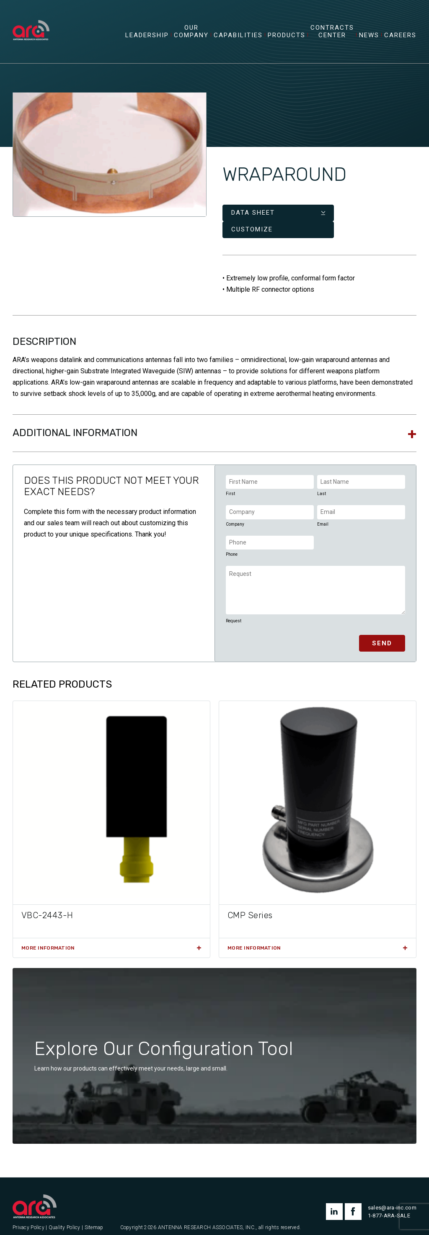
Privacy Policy (28, 1215)
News (369, 39)
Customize (329, 217)
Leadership (147, 39)
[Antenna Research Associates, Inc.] (35, 23)
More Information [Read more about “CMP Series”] (254, 935)
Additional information (75, 420)
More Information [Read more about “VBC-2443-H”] (48, 935)
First (230, 481)
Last (321, 481)
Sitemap (94, 1215)
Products (286, 39)
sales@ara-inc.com (392, 1195)
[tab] (214, 420)
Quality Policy (64, 1215)
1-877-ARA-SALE (389, 1203)
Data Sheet (253, 217)
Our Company (191, 35)
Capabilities (238, 39)
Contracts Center (332, 35)
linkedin (334, 1199)
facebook (353, 1199)
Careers (400, 39)
